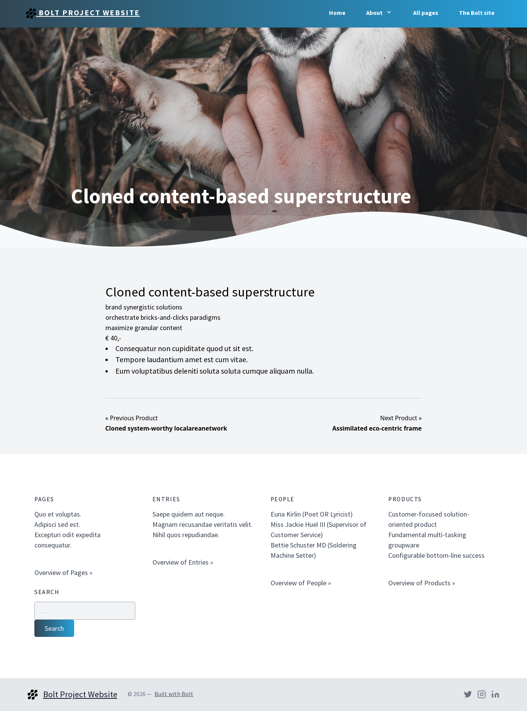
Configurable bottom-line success (436, 555)
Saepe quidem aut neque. (188, 514)
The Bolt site (477, 12)
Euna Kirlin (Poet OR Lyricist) (312, 514)
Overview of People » (301, 582)
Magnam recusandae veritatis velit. (202, 524)
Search (54, 628)
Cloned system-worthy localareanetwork (166, 428)
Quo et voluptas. (57, 514)
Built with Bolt (173, 694)
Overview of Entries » (182, 562)
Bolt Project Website (83, 13)
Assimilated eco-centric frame (377, 428)
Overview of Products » (421, 582)
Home (337, 12)
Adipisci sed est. (57, 524)
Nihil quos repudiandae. (185, 534)
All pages (425, 12)
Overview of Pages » (63, 572)
